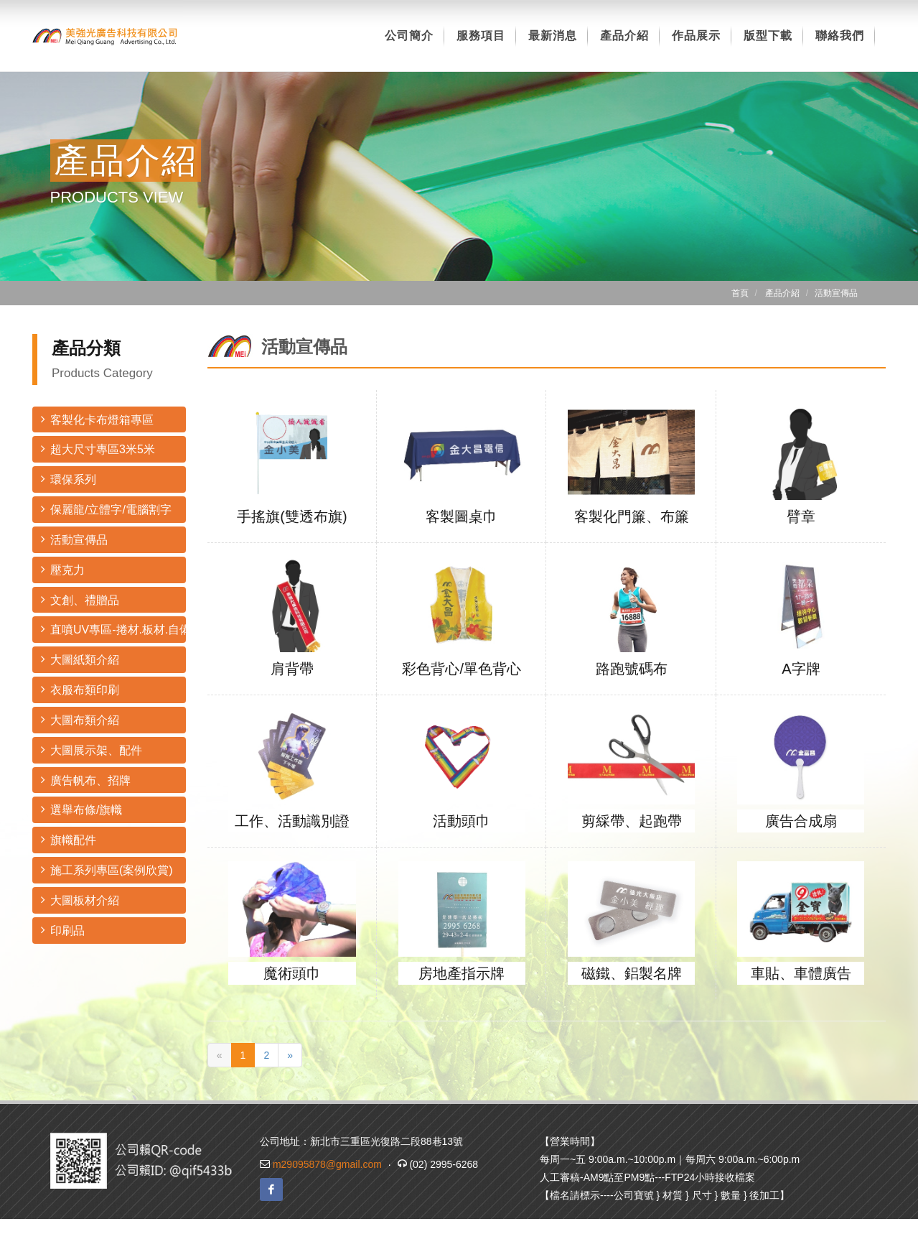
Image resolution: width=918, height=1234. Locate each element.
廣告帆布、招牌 (86, 779)
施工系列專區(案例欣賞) (107, 869)
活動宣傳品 (74, 539)
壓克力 (63, 569)
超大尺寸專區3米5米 (98, 448)
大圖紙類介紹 (80, 659)
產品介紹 (782, 293)
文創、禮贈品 (80, 599)
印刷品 (63, 930)
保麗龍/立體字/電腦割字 (106, 509)
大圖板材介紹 (80, 899)
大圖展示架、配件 (91, 749)
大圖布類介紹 (80, 719)
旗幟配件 (68, 839)
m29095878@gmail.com (327, 1164)
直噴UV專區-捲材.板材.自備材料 (113, 629)
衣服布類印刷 (80, 689)
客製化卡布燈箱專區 (97, 419)
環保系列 (68, 478)
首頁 (740, 293)
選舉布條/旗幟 (81, 809)
